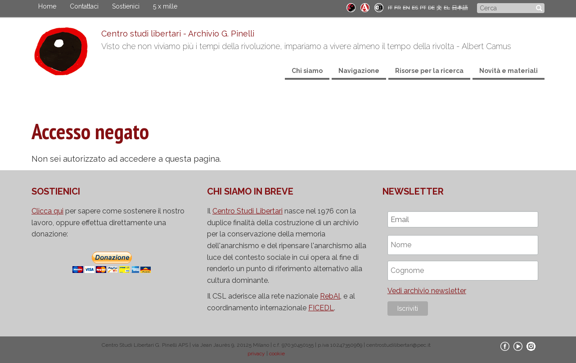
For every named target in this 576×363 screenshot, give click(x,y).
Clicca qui (47, 211)
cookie (277, 353)
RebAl (330, 296)
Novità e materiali (508, 70)
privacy (256, 353)
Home (47, 6)
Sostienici (126, 6)
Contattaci (84, 6)
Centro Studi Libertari (247, 211)
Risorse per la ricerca (429, 70)
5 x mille (165, 6)
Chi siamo (307, 70)
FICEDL (321, 308)
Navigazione (358, 70)
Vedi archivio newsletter (426, 290)
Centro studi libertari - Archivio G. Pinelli (177, 33)
